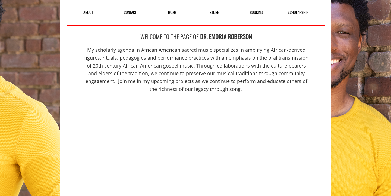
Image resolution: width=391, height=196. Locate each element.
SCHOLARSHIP (298, 12)
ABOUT (88, 12)
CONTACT (130, 12)
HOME (172, 12)
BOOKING (256, 12)
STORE (214, 12)
